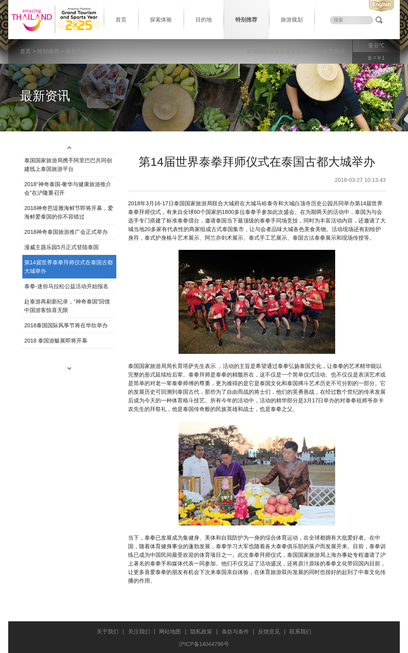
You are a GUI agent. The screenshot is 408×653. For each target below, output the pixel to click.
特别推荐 (246, 19)
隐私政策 (201, 631)
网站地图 (170, 631)
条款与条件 (235, 631)
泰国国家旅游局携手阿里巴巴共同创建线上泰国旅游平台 (68, 164)
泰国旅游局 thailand (55, 19)
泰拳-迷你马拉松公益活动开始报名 (66, 286)
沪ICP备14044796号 (204, 644)
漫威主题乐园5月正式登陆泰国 (61, 247)
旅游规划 (292, 19)
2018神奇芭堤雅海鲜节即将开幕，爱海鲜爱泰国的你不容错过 (68, 212)
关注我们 (139, 631)
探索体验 (161, 19)
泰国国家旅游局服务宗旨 (277, 51)
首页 (121, 19)
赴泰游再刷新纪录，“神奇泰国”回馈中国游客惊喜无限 (67, 305)
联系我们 (300, 631)
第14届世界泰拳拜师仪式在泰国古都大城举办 (68, 266)
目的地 (203, 19)
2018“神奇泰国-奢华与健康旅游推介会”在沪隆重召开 (67, 188)
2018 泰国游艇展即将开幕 (55, 340)
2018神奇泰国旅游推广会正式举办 (66, 232)
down (69, 368)
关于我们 (108, 631)
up (69, 147)
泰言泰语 (334, 51)
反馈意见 (269, 631)
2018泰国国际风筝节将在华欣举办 (66, 325)
